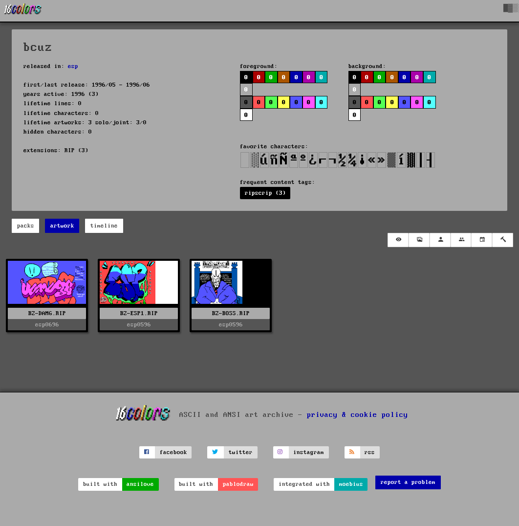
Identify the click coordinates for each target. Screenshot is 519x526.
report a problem (408, 482)
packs (25, 226)
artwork (62, 226)
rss (370, 452)
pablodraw (238, 484)
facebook (173, 452)
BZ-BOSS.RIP (231, 313)
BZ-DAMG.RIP (47, 313)
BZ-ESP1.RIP (139, 313)
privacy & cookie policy (357, 415)
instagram (308, 452)
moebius (351, 484)
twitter (241, 452)
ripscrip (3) (265, 193)
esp (73, 66)
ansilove (140, 484)
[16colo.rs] (23, 11)
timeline (104, 226)
